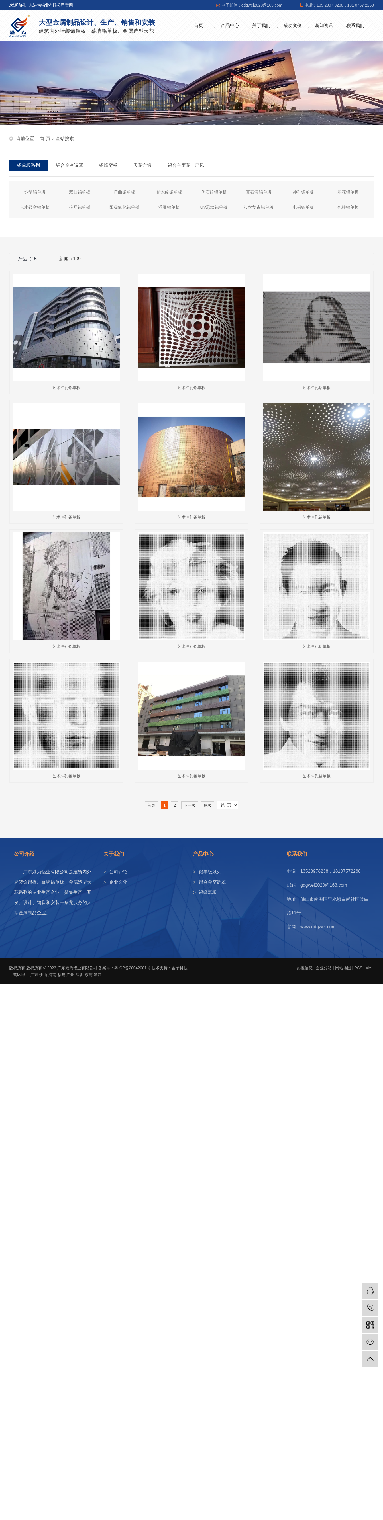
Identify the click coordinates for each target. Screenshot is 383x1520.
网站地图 (343, 968)
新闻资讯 (324, 25)
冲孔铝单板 (303, 192)
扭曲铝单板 (124, 192)
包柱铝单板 (348, 207)
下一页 (190, 805)
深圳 (79, 974)
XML (370, 968)
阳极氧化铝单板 (124, 207)
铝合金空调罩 (212, 882)
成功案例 (293, 25)
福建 (62, 974)
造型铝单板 (35, 192)
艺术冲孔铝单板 (66, 387)
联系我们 (355, 25)
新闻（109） (72, 258)
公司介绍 (118, 871)
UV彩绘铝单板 (214, 207)
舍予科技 (180, 968)
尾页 (208, 805)
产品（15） (29, 258)
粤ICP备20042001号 (132, 968)
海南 (52, 974)
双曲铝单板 (79, 192)
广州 (70, 974)
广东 (34, 974)
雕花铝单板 (348, 192)
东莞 (89, 974)
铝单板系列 (210, 871)
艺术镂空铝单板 (35, 207)
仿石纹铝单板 (214, 192)
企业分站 (324, 968)
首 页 (45, 138)
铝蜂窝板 (208, 892)
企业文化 (118, 882)
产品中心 (230, 25)
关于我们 (261, 25)
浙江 (98, 974)
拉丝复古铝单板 (259, 207)
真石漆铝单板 (259, 192)
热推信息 (305, 968)
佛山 (43, 974)
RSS (358, 968)
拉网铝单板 (79, 207)
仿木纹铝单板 (169, 192)
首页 (198, 25)
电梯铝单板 (303, 207)
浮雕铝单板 (169, 207)
